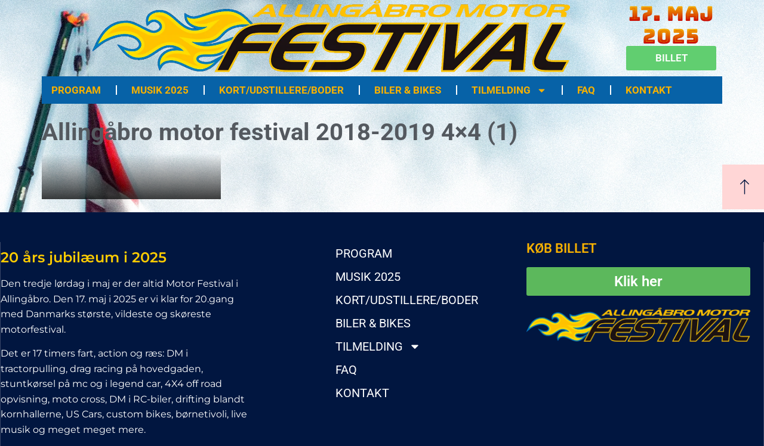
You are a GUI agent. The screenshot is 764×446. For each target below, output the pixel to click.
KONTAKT (649, 90)
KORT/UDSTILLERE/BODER (281, 90)
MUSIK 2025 (160, 90)
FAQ (586, 90)
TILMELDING (509, 90)
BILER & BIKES (407, 90)
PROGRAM (76, 90)
